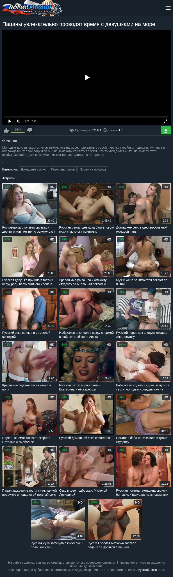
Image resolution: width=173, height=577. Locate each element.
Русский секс (147, 570)
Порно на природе (93, 169)
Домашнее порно (33, 169)
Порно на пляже (63, 169)
